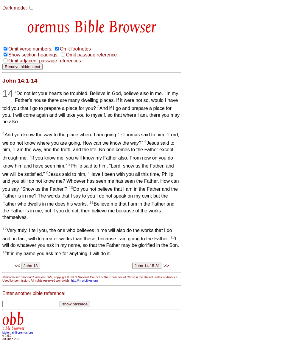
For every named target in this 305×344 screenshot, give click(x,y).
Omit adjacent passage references (44, 60)
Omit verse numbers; (30, 48)
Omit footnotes (75, 48)
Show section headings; (33, 54)
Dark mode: (14, 7)
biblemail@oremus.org (17, 332)
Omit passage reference (91, 54)
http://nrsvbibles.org (84, 280)
